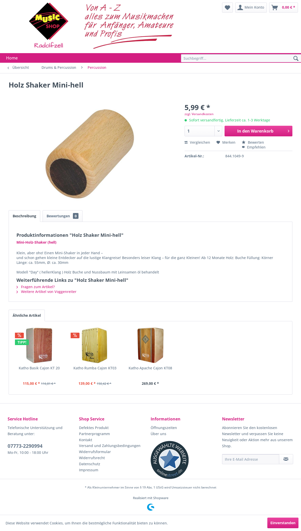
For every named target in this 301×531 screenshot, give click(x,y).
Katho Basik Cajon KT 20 (39, 368)
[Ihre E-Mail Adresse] (250, 459)
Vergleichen (197, 142)
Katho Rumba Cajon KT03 (94, 368)
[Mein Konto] (251, 8)
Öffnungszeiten (164, 427)
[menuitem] (227, 8)
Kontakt (85, 439)
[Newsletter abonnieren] (286, 459)
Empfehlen (254, 147)
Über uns (158, 433)
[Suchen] (296, 59)
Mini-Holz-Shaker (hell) (36, 242)
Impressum (88, 470)
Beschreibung (24, 216)
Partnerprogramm (94, 433)
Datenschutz (89, 463)
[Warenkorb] (283, 8)
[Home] (12, 58)
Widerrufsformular (95, 451)
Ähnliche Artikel (27, 315)
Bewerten (253, 142)
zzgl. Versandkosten (199, 114)
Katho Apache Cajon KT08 (150, 368)
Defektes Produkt (94, 427)
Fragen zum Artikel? (35, 286)
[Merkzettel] (227, 8)
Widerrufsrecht (92, 457)
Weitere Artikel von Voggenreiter (46, 291)
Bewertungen (62, 216)
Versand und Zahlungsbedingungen (110, 445)
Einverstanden (282, 522)
